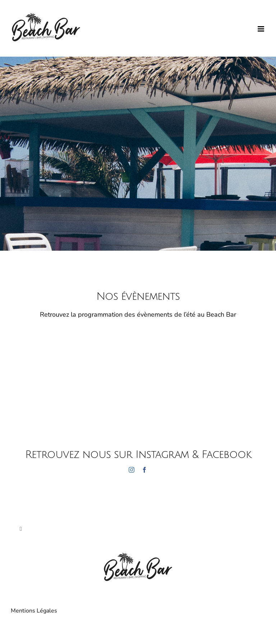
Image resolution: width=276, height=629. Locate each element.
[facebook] (144, 470)
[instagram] (131, 470)
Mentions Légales (34, 611)
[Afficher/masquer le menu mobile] (261, 29)
